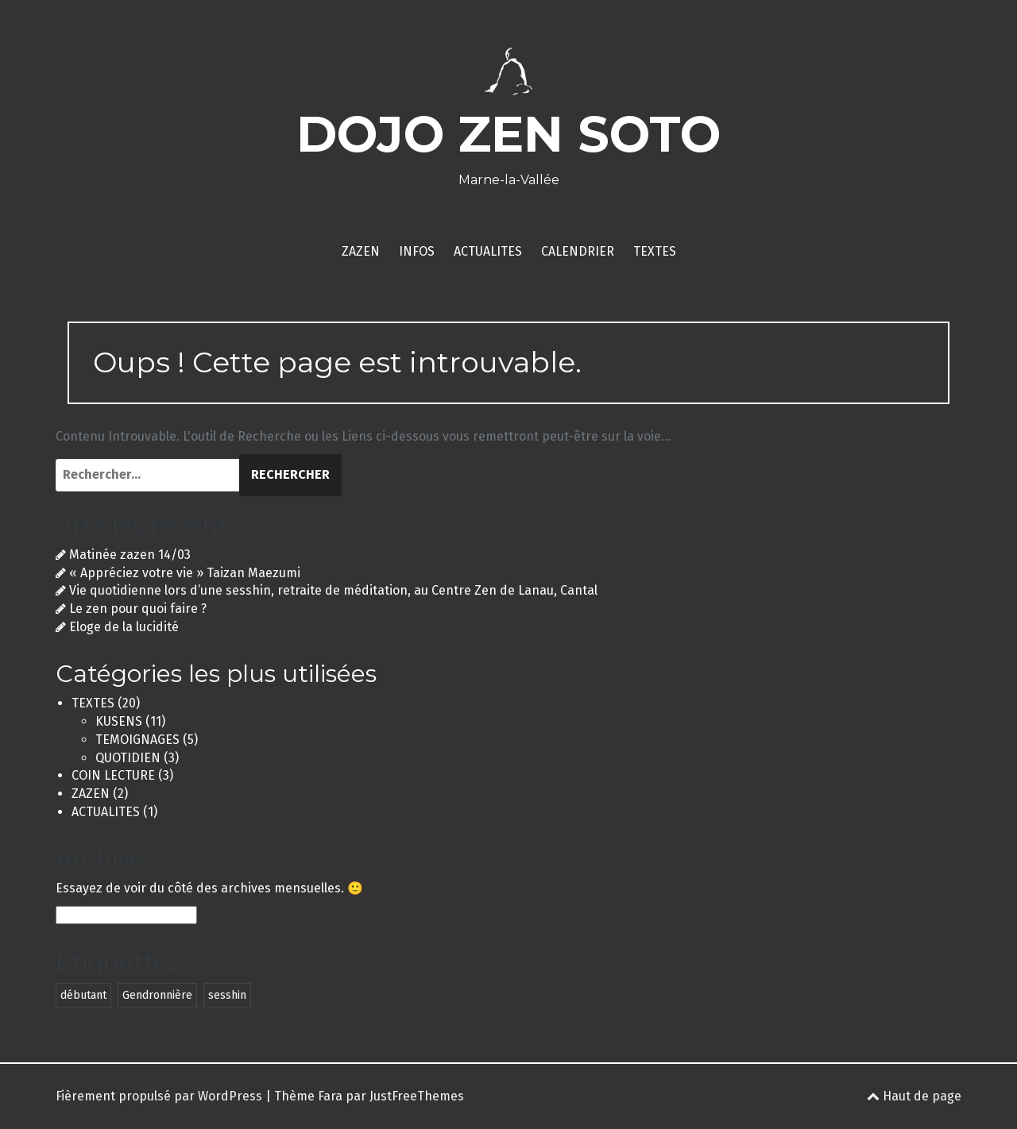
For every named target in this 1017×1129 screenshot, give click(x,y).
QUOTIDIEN (127, 757)
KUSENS (118, 721)
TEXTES (654, 251)
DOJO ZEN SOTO (508, 134)
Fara (330, 1096)
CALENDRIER (577, 251)
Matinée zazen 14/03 (130, 554)
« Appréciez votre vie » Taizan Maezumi (184, 572)
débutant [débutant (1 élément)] (83, 995)
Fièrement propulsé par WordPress (159, 1096)
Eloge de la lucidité (124, 626)
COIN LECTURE (113, 775)
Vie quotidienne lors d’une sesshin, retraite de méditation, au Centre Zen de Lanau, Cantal (333, 590)
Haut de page (914, 1096)
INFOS (417, 251)
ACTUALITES (488, 251)
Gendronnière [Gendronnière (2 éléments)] (157, 995)
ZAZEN (361, 251)
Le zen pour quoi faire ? (138, 608)
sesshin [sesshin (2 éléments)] (227, 995)
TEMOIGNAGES (137, 739)
